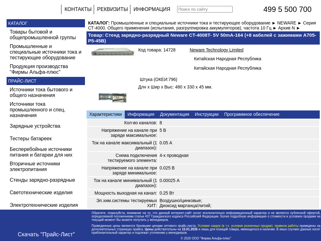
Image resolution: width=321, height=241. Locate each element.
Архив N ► (289, 27)
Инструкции (207, 114)
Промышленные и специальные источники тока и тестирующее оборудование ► (194, 22)
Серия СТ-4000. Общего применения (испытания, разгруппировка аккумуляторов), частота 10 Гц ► (202, 25)
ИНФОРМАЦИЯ (152, 9)
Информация (141, 114)
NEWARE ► (290, 22)
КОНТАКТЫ (78, 9)
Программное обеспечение (252, 114)
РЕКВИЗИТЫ (112, 9)
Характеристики (105, 114)
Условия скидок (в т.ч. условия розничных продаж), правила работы (248, 226)
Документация (174, 114)
